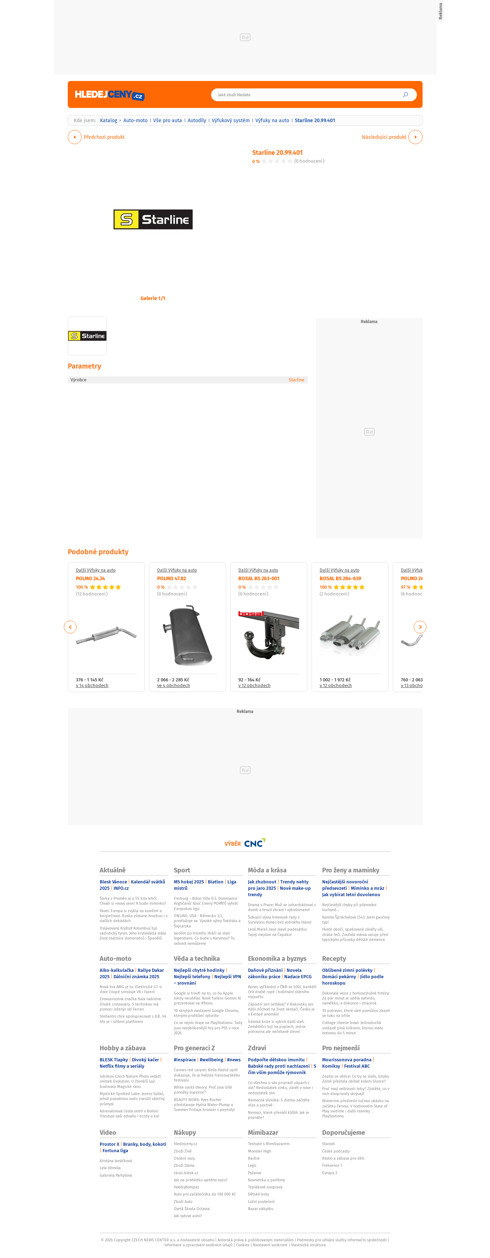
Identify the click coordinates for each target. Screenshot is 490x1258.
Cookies (242, 1245)
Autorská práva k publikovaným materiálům (255, 1240)
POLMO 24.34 (90, 578)
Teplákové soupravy (265, 1187)
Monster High (259, 1151)
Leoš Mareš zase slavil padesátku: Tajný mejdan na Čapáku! (277, 931)
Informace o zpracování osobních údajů (198, 1245)
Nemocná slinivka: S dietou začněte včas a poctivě (279, 1102)
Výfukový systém (231, 120)
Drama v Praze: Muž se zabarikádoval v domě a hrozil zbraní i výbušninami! (282, 907)
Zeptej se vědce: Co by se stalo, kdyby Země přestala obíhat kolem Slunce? (355, 1078)
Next (420, 627)
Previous (70, 627)
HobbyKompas (186, 1187)
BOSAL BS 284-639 (340, 578)
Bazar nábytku (260, 1208)
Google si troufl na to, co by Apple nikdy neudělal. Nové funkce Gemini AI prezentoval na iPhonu (207, 998)
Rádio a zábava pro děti (343, 1158)
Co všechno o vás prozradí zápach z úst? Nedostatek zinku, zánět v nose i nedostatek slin (280, 1088)
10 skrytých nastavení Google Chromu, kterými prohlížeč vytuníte (206, 1013)
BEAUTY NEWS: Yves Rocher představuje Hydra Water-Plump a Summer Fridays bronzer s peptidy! (204, 1105)
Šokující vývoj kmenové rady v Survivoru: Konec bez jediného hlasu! (280, 919)
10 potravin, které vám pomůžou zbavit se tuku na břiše (356, 1013)
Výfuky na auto (272, 120)
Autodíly (197, 120)
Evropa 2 (329, 1173)
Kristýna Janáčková (116, 1161)
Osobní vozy (184, 1158)
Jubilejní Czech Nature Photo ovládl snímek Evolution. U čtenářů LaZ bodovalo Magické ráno (130, 1081)
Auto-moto (135, 120)
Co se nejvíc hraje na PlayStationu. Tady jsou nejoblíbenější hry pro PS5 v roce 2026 (208, 1028)
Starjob (328, 1144)
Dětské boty (258, 1194)
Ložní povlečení (261, 1201)
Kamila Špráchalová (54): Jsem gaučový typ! (356, 919)
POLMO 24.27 (415, 578)
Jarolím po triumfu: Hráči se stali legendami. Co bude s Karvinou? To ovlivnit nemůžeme (204, 938)
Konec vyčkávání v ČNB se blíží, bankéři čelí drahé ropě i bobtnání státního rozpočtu (282, 992)
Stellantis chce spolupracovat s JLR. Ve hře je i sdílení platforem (133, 1018)
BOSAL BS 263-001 (259, 578)
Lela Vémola (110, 1168)
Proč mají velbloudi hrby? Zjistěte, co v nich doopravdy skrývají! (355, 1091)
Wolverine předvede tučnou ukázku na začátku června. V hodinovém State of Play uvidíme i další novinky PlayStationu (355, 1108)
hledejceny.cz (185, 1144)
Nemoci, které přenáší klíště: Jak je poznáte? (278, 1115)
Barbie (254, 1158)
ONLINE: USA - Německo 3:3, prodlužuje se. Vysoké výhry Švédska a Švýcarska (207, 921)
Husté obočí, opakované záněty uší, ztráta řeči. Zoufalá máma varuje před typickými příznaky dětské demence (355, 934)
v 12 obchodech (254, 686)
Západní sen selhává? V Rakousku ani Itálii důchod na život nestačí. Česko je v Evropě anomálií (281, 1009)
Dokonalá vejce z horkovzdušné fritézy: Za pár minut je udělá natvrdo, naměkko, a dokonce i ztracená (356, 998)
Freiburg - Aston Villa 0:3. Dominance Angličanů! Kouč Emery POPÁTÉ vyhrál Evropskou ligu (206, 903)
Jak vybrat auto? (188, 1216)
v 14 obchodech (92, 686)
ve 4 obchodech (173, 686)
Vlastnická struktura (308, 1245)
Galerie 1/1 (153, 298)
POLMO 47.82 (171, 578)
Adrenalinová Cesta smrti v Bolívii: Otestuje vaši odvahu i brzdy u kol (129, 1113)
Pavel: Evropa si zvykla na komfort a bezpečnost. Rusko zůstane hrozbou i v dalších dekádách (133, 916)
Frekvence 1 (332, 1165)
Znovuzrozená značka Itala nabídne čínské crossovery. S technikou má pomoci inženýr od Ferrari (130, 1004)
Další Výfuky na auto (96, 570)
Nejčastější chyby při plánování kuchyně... (349, 907)
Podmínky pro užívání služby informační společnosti (342, 1240)
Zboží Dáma (184, 1165)
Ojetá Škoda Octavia (192, 1208)
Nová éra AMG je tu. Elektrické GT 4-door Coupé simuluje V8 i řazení (131, 989)
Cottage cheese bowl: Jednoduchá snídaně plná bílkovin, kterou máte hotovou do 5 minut (352, 1028)
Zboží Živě (183, 1151)
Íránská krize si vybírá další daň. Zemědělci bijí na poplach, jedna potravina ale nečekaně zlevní (276, 1027)
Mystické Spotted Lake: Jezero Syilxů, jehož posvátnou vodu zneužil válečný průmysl (132, 1099)
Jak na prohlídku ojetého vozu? (200, 1180)
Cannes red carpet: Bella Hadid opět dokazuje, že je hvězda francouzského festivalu (207, 1075)
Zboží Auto (183, 1201)
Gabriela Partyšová (116, 1175)
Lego (252, 1165)
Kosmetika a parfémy (266, 1180)
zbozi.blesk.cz (186, 1173)
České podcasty (335, 1151)
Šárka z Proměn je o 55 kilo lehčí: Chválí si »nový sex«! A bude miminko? (133, 900)
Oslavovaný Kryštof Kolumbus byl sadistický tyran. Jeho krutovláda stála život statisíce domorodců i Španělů (133, 933)
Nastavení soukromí (270, 1245)
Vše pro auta (167, 120)
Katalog (108, 120)
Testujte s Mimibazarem (269, 1144)
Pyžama (254, 1173)
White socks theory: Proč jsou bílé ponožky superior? (203, 1089)
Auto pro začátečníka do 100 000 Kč (205, 1194)
